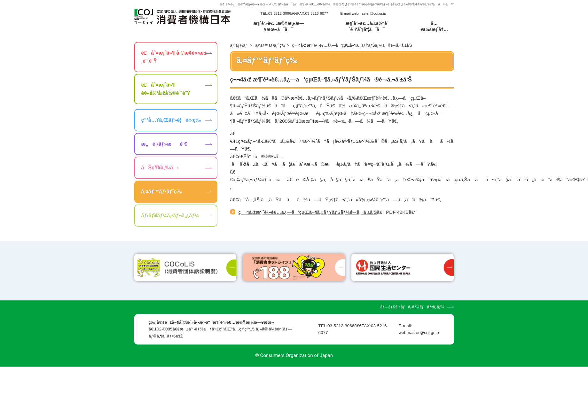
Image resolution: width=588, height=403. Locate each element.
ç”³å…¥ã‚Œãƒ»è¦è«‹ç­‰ (171, 120)
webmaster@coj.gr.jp (369, 13)
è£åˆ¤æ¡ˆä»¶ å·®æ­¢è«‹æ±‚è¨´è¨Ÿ (174, 57)
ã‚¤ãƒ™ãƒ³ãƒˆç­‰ (270, 45)
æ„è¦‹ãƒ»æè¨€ (164, 144)
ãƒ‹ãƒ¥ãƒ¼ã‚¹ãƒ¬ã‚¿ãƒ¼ (170, 215)
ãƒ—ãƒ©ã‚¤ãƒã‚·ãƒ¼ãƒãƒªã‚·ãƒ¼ (412, 343)
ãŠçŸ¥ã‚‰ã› (160, 167)
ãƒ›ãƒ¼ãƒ (239, 45)
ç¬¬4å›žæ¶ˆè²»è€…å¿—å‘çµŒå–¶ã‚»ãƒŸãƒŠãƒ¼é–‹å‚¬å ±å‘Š (308, 212)
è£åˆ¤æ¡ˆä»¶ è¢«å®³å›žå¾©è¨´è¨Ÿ (165, 89)
